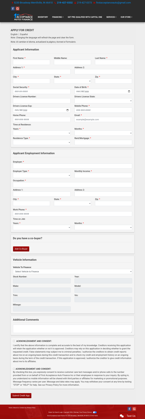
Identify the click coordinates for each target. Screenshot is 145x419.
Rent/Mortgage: (82, 138)
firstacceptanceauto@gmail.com (113, 2)
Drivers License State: (85, 96)
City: (15, 77)
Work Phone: (19, 209)
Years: (16, 129)
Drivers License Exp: (22, 106)
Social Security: (20, 87)
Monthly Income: (83, 171)
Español (24, 34)
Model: (78, 286)
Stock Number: (20, 276)
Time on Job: (19, 219)
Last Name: (100, 58)
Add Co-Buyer (21, 249)
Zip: (97, 77)
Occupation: (18, 180)
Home (10, 407)
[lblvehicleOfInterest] (72, 271)
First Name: (18, 58)
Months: (78, 129)
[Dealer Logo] (23, 17)
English (14, 34)
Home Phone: (19, 115)
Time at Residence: (22, 124)
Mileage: (17, 304)
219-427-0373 (84, 2)
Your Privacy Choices (88, 412)
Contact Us (23, 407)
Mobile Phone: (81, 106)
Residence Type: (21, 138)
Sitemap (75, 412)
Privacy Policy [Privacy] (31, 407)
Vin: (76, 295)
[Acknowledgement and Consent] (14, 341)
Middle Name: (60, 58)
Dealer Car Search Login (55, 412)
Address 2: (80, 67)
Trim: (15, 295)
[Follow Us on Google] (17, 9)
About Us (16, 407)
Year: (77, 276)
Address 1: (18, 67)
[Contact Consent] (14, 369)
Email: (77, 115)
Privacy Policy (52, 385)
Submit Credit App (21, 395)
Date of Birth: (81, 87)
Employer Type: (20, 171)
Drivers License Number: (24, 96)
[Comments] (72, 329)
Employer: (17, 162)
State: (57, 77)
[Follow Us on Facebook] (13, 9)
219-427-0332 (65, 2)
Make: (16, 286)
